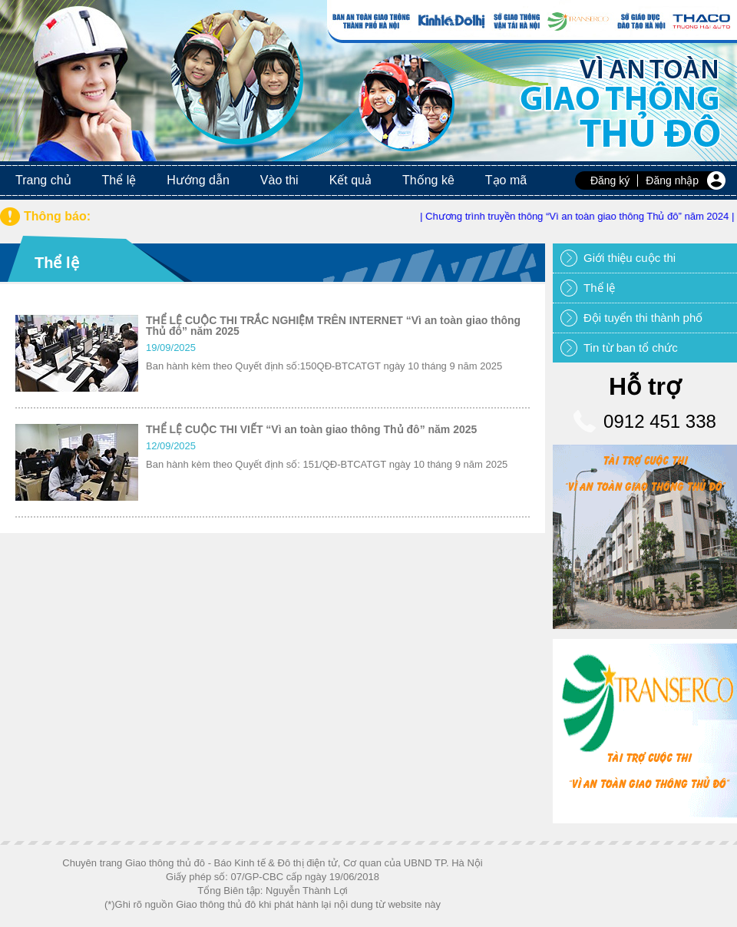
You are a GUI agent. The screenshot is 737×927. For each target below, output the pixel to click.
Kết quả (350, 180)
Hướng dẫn (198, 180)
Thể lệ (119, 180)
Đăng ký (610, 180)
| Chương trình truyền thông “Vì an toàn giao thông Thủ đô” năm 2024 (579, 216)
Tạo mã (506, 180)
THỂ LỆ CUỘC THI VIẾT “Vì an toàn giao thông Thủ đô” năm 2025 (311, 429)
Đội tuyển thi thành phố (642, 317)
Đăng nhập (672, 180)
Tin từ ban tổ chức (630, 347)
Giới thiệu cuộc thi (629, 257)
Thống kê (428, 180)
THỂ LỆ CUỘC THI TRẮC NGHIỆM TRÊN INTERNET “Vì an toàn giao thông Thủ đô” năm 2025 (333, 325)
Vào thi (279, 180)
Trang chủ (43, 180)
